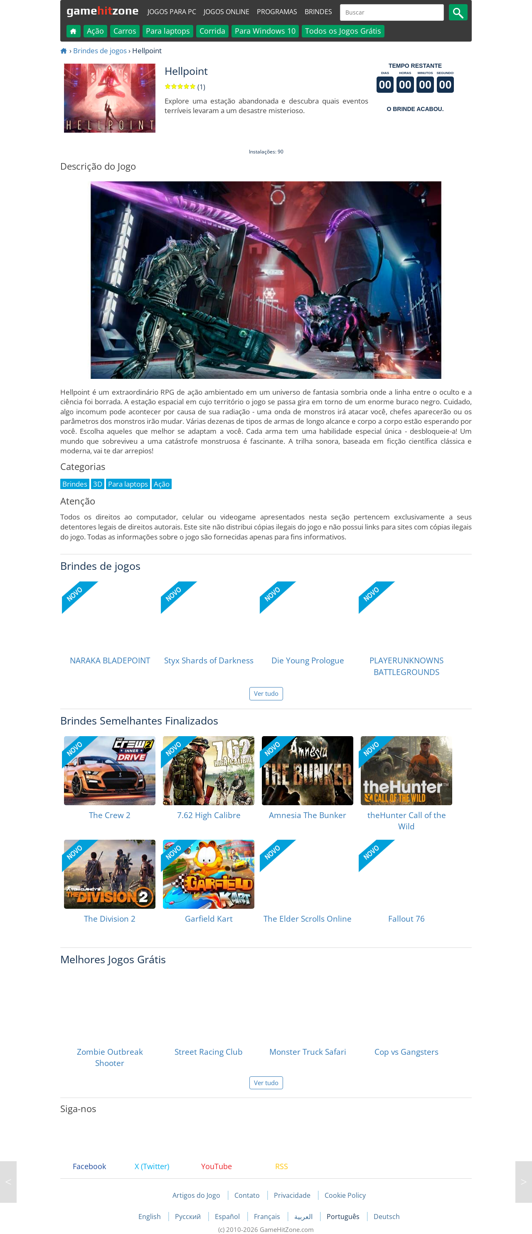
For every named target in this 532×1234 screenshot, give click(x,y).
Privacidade (292, 1195)
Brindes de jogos (100, 50)
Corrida (212, 31)
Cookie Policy (345, 1195)
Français (268, 1216)
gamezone (102, 10)
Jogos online (226, 11)
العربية (304, 1216)
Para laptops (168, 31)
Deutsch (387, 1216)
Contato (247, 1195)
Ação (95, 31)
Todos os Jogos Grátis (343, 31)
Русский (188, 1216)
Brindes (318, 11)
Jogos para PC (172, 11)
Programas (277, 11)
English (150, 1216)
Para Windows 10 (265, 31)
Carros (124, 31)
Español (228, 1216)
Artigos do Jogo (196, 1195)
